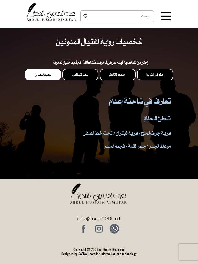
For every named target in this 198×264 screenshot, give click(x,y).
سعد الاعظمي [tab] (80, 74)
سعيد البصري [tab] (43, 74)
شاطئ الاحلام (157, 118)
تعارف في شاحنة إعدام (140, 100)
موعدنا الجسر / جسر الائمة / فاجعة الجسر (137, 146)
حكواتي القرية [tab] (155, 74)
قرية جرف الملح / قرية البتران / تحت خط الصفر (127, 132)
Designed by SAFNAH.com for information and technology (99, 253)
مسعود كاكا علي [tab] (117, 74)
